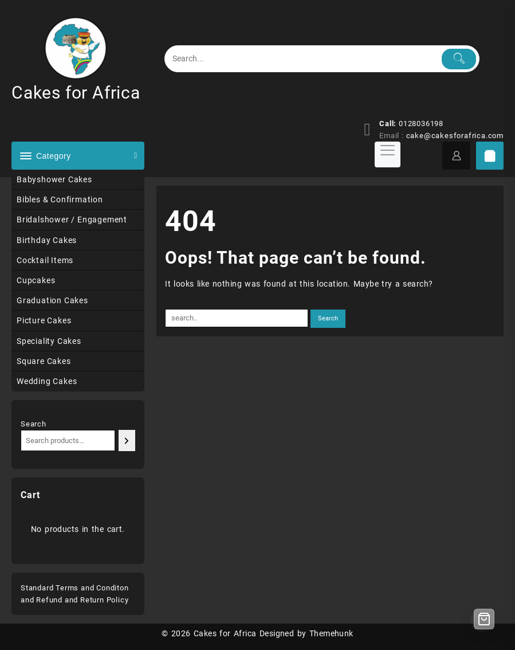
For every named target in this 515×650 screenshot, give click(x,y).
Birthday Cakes (47, 240)
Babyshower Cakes (54, 179)
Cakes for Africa (75, 93)
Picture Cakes (44, 320)
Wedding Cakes (47, 381)
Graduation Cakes (52, 300)
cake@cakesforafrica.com (455, 135)
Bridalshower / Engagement (72, 219)
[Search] (127, 440)
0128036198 (421, 123)
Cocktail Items (45, 260)
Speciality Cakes (49, 341)
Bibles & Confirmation (60, 199)
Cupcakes (36, 280)
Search (33, 424)
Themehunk (331, 633)
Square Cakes (44, 361)
